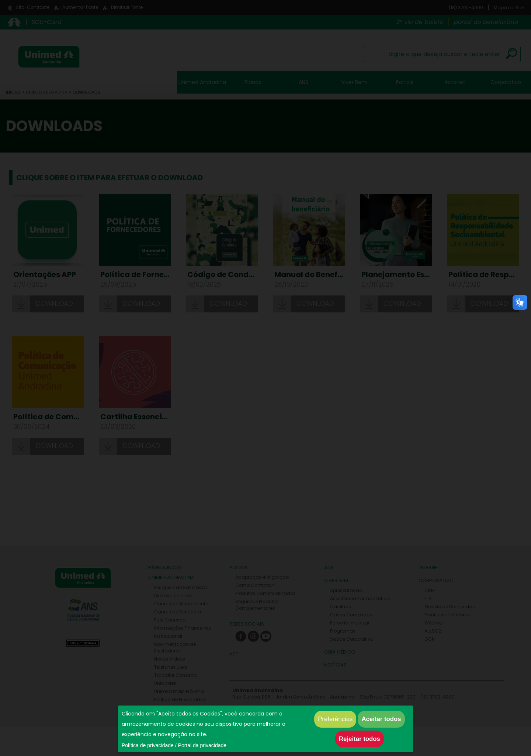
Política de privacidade (148, 745)
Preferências (335, 718)
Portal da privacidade (202, 745)
